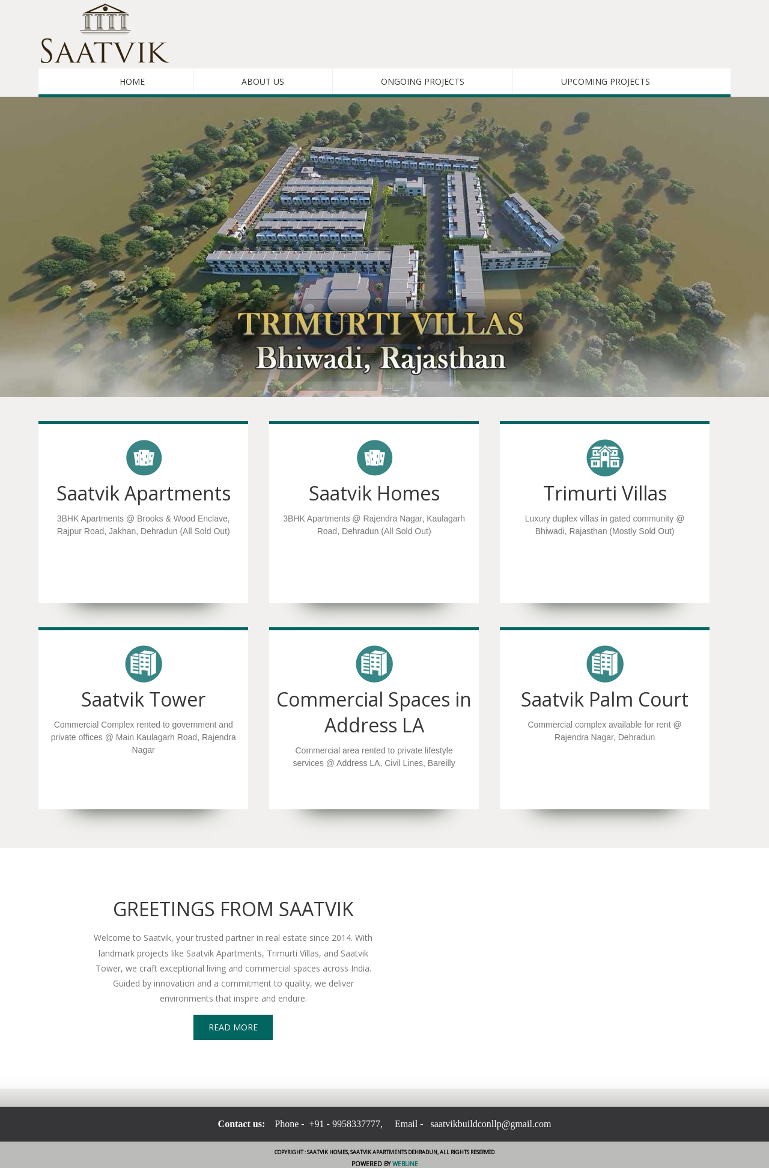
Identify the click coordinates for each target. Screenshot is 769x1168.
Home (132, 81)
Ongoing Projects (422, 81)
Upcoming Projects (605, 81)
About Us (263, 81)
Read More (233, 1027)
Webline (404, 1164)
